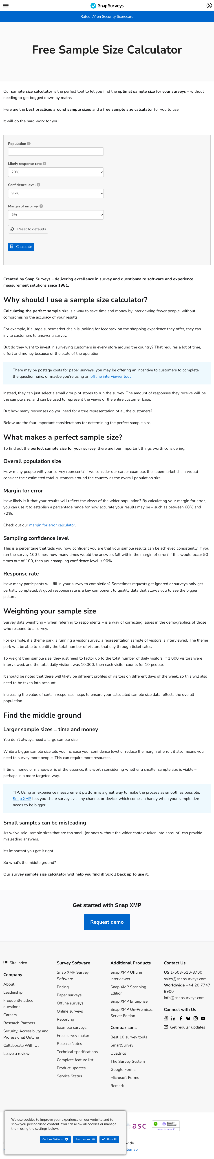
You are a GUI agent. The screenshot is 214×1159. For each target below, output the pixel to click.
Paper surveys (69, 996)
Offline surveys (70, 1004)
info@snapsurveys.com (184, 999)
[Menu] (6, 5)
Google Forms (122, 1070)
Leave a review (16, 1054)
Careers (10, 1016)
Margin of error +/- (25, 206)
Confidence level (24, 184)
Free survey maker (73, 1036)
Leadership (12, 993)
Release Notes (69, 1044)
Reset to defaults (31, 229)
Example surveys (71, 1028)
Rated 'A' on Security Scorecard (107, 16)
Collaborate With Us (21, 1046)
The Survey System (127, 1062)
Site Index (15, 964)
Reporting (65, 1020)
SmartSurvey (121, 1046)
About (8, 985)
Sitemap (130, 1150)
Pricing (63, 988)
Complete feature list (75, 1061)
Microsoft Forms (124, 1078)
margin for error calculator (52, 526)
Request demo (107, 923)
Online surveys (70, 1012)
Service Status (69, 1077)
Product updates (71, 1069)
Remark (117, 1086)
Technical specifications (77, 1053)
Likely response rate (27, 163)
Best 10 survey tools (128, 1038)
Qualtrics (118, 1054)
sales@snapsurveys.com (185, 979)
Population (19, 143)
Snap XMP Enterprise (129, 1002)
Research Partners (19, 1024)
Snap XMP (22, 799)
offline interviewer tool (110, 377)
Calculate (23, 247)
